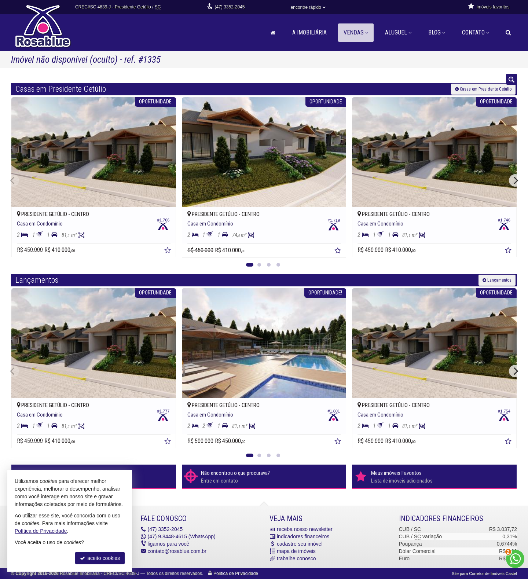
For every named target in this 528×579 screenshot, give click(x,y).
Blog (436, 32)
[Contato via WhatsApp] (515, 559)
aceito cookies (100, 558)
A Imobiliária (309, 32)
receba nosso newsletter (305, 529)
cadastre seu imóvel (300, 544)
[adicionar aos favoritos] (168, 251)
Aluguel (398, 32)
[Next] (515, 180)
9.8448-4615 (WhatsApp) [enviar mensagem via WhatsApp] (182, 536)
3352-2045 (229, 7)
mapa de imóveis (296, 551)
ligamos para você (169, 544)
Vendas (356, 32)
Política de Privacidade (235, 573)
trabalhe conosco (296, 558)
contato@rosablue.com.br (177, 551)
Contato (475, 32)
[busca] (508, 32)
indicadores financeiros (303, 536)
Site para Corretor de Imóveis (484, 573)
